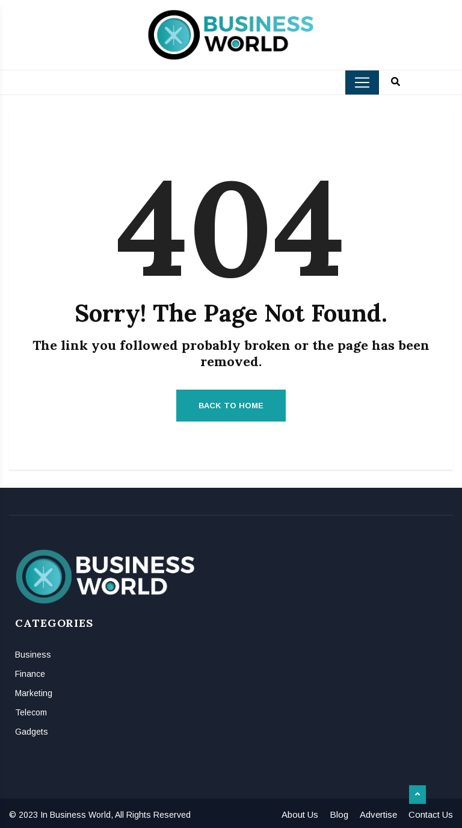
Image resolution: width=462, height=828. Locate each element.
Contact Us (430, 814)
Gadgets (31, 731)
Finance (30, 674)
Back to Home (231, 405)
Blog (339, 814)
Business (33, 654)
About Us (300, 814)
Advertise (378, 814)
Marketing (33, 693)
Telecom (31, 712)
